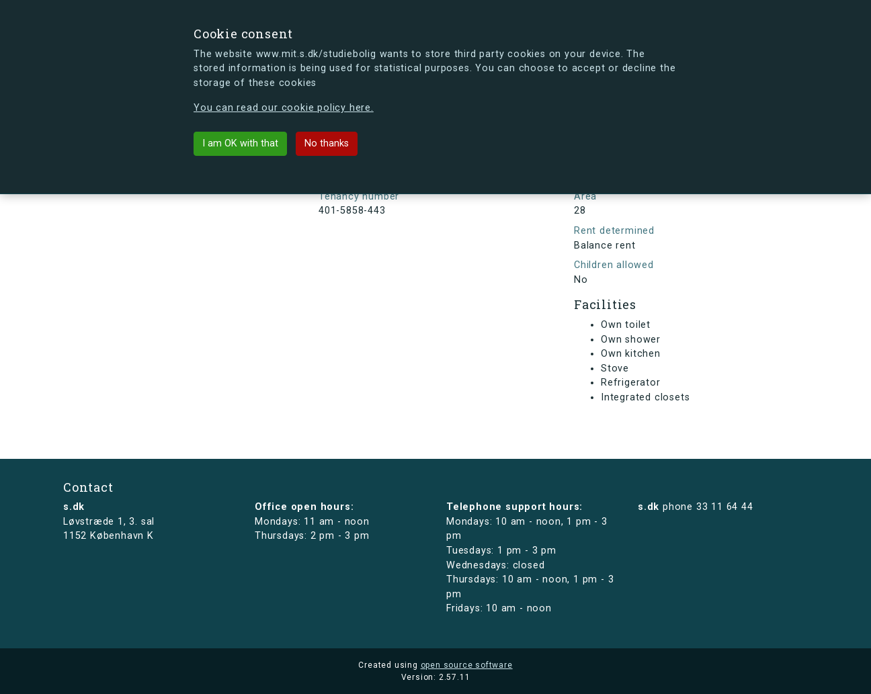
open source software (467, 665)
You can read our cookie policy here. (284, 108)
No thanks (326, 143)
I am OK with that (240, 143)
